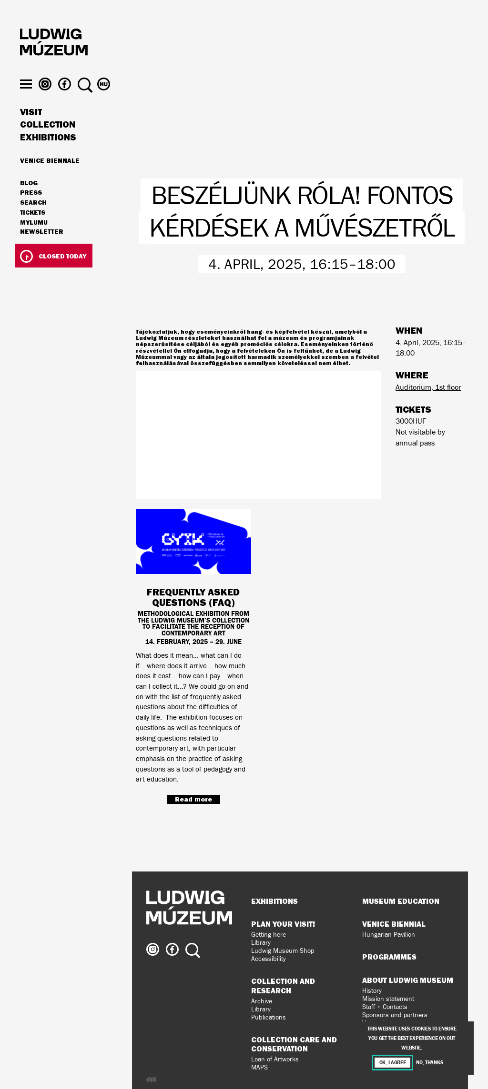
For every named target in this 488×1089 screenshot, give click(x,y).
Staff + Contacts (384, 1007)
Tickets (32, 231)
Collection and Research (283, 985)
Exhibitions (48, 156)
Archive (261, 1001)
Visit (31, 131)
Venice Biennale (50, 179)
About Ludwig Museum (407, 980)
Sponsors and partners (394, 1015)
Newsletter (41, 250)
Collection (47, 143)
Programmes (389, 956)
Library (261, 943)
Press (31, 211)
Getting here (268, 935)
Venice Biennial (394, 924)
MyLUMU (34, 241)
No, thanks (429, 1062)
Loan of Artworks (275, 1059)
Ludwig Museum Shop (282, 951)
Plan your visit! (283, 924)
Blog (29, 201)
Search (33, 221)
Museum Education (400, 901)
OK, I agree (392, 1062)
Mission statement (388, 999)
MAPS (259, 1067)
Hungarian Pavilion (388, 935)
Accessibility (268, 959)
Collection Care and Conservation (294, 1044)
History (372, 991)
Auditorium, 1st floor (428, 387)
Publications (268, 1017)
